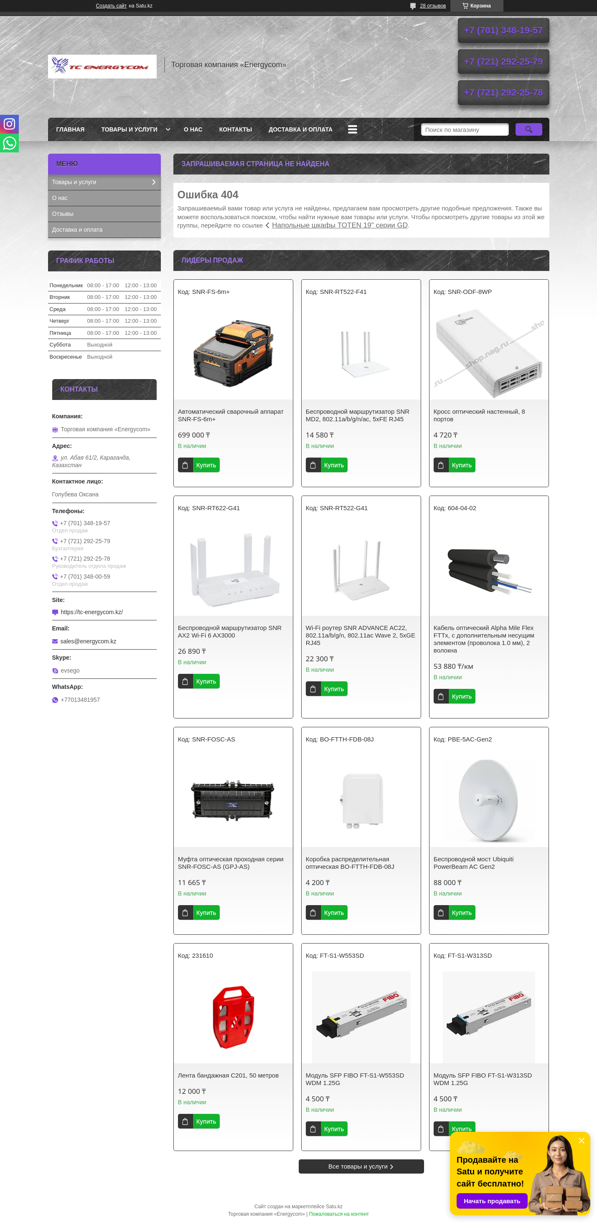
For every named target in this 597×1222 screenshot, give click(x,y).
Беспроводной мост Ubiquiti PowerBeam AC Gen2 (473, 862)
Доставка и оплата (301, 129)
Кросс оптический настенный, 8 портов (479, 415)
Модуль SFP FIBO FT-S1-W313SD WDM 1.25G (483, 1079)
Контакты (235, 129)
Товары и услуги (129, 129)
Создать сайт (111, 6)
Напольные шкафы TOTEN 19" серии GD (340, 225)
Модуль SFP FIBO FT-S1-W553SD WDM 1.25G (355, 1079)
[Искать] (529, 129)
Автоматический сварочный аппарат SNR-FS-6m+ (231, 415)
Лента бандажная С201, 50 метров (228, 1075)
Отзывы (63, 213)
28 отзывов (433, 6)
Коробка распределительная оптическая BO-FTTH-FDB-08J (350, 862)
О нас (193, 129)
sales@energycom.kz (89, 641)
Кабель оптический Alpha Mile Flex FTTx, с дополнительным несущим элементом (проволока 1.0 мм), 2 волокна (484, 639)
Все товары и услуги (358, 1166)
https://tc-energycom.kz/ (92, 612)
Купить (206, 464)
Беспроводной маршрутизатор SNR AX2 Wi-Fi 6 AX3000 (230, 631)
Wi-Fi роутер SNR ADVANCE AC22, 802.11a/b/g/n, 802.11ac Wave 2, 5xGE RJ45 (360, 635)
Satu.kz (334, 1206)
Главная (70, 129)
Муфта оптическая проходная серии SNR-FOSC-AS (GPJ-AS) (231, 862)
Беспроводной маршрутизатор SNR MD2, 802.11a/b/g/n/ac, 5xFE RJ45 (357, 415)
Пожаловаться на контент (339, 1214)
